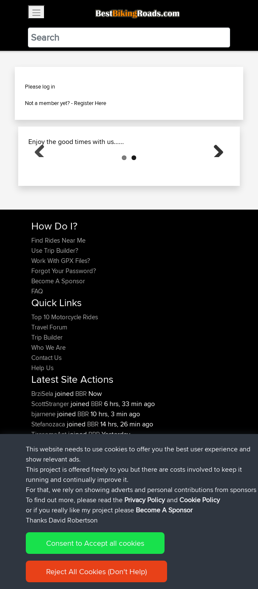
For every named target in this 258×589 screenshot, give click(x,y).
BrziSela (43, 435)
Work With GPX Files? (60, 303)
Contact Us (46, 399)
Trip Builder (47, 379)
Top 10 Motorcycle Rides (64, 359)
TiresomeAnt (49, 476)
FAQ (37, 333)
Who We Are (48, 389)
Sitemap (110, 556)
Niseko (41, 486)
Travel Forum (49, 369)
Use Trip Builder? (54, 292)
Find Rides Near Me (58, 282)
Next (215, 169)
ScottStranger (51, 446)
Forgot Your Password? (63, 313)
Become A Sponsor (58, 323)
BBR (81, 435)
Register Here (90, 103)
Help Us (42, 410)
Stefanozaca (49, 466)
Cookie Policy (187, 556)
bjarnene (44, 456)
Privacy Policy (144, 556)
